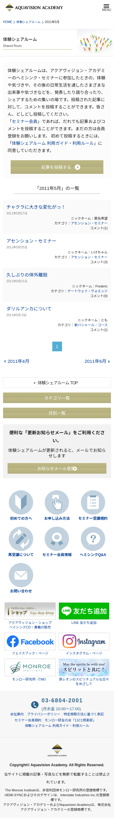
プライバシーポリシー (43, 714)
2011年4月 (18, 361)
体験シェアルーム (28, 22)
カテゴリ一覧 (57, 397)
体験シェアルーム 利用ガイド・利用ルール (53, 143)
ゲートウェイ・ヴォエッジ (87, 291)
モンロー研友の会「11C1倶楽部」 (70, 720)
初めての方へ (21, 518)
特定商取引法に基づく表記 (84, 714)
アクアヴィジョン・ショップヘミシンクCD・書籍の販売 (30, 615)
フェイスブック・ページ (30, 644)
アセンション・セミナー (89, 223)
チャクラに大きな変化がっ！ (36, 207)
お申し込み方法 (57, 518)
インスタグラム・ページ (84, 644)
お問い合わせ (21, 591)
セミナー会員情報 (56, 555)
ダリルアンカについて (29, 308)
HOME (7, 22)
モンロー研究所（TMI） (30, 670)
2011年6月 (95, 361)
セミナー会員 (24, 121)
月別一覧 (57, 412)
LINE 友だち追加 (84, 613)
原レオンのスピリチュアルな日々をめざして (84, 672)
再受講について (21, 555)
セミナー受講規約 (93, 518)
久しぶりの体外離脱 (26, 274)
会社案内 (17, 714)
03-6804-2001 (62, 700)
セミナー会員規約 (28, 720)
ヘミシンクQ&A (93, 555)
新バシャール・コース (91, 325)
